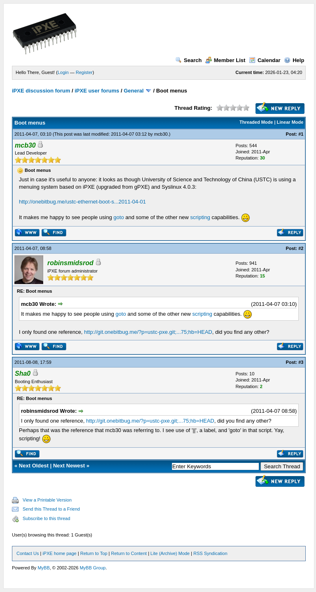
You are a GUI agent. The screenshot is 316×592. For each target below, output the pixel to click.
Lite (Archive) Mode (170, 553)
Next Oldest (34, 465)
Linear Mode (290, 122)
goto (119, 217)
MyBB (43, 567)
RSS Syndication (210, 553)
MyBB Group (93, 567)
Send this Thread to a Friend (51, 508)
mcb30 (160, 134)
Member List (225, 60)
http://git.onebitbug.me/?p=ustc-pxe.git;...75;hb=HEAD (148, 332)
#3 (300, 362)
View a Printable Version (47, 499)
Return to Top (93, 553)
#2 (300, 248)
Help (294, 60)
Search (188, 60)
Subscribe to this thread (46, 518)
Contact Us (27, 553)
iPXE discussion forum (41, 91)
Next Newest (69, 465)
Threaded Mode (256, 122)
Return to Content (129, 553)
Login (63, 72)
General (134, 91)
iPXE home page (59, 553)
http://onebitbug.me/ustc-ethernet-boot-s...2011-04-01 (82, 202)
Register (84, 72)
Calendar (265, 60)
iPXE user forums (96, 91)
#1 (300, 134)
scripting (200, 217)
